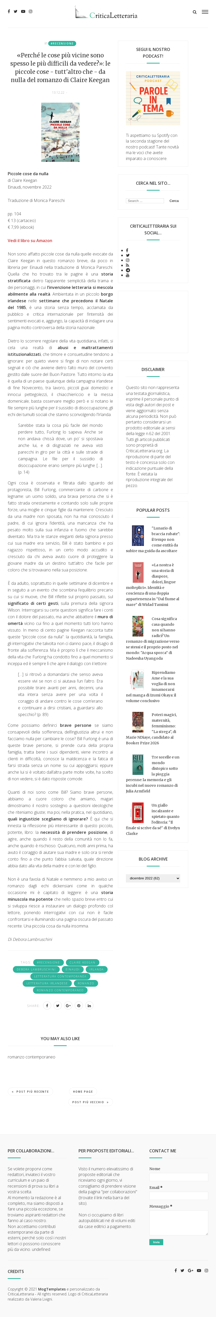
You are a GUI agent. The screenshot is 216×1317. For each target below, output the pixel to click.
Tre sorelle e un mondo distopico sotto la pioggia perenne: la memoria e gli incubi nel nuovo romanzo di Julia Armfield (152, 774)
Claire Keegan (83, 962)
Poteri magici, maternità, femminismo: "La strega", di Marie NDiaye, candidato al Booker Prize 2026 (151, 728)
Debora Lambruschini (36, 969)
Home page (83, 1091)
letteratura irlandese (47, 983)
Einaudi (73, 969)
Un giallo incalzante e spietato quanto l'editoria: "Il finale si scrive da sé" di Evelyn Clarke (153, 819)
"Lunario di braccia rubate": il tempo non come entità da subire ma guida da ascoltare (153, 539)
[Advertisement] (153, 322)
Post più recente (30, 1091)
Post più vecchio (90, 1102)
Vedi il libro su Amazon (30, 240)
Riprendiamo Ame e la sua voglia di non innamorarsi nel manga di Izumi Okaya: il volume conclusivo (151, 686)
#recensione (62, 43)
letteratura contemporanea (60, 976)
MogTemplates (52, 1289)
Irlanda (97, 969)
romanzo (86, 983)
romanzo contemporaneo (60, 990)
